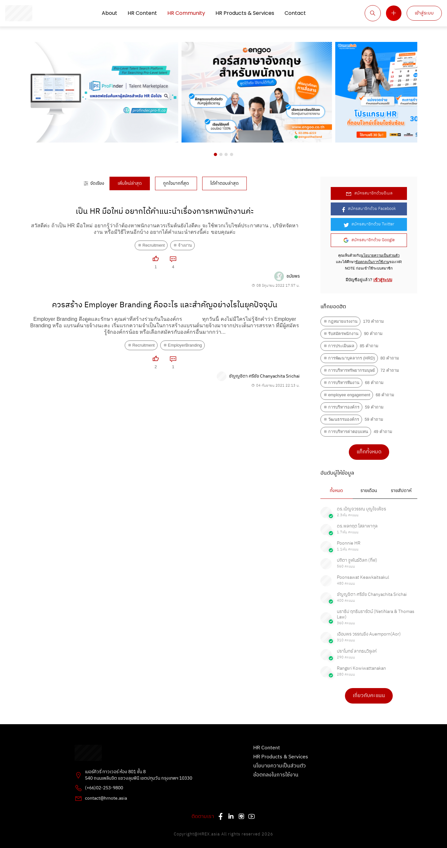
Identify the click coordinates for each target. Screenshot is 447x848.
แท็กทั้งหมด (369, 452)
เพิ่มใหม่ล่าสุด (130, 183)
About (109, 13)
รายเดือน (368, 491)
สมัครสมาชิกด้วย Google (369, 240)
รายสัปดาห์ (401, 491)
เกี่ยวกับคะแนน (369, 695)
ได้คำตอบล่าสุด (224, 183)
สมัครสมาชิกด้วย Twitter (369, 224)
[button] (215, 154)
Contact (295, 13)
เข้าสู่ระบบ (424, 13)
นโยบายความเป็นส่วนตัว (380, 255)
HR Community (186, 13)
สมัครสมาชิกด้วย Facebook (369, 208)
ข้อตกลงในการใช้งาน (372, 262)
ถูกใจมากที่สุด (176, 183)
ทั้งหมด (336, 491)
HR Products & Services (244, 13)
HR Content (142, 13)
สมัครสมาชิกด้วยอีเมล (369, 193)
